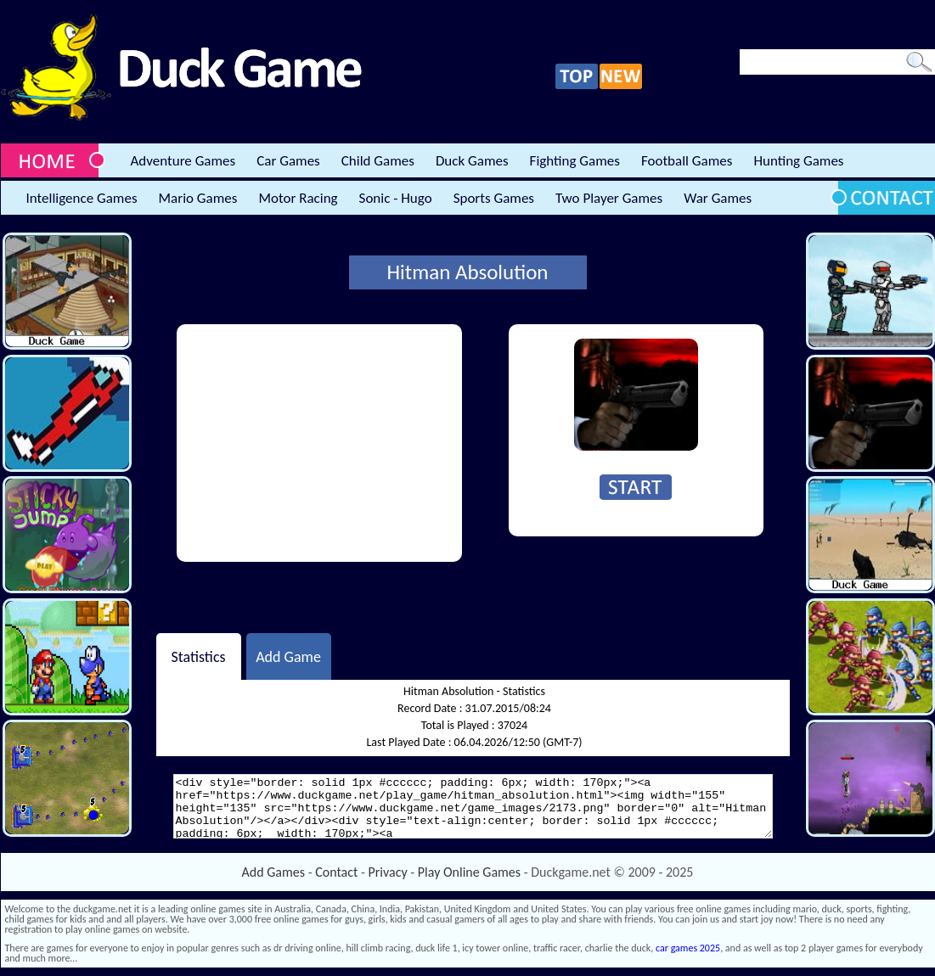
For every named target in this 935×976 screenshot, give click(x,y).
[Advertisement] (319, 443)
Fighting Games (575, 161)
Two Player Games (608, 198)
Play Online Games (469, 872)
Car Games (288, 161)
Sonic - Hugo (395, 198)
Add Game (288, 656)
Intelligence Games (82, 198)
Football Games (686, 161)
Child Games (377, 161)
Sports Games (493, 198)
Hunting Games (798, 161)
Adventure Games (183, 161)
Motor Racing (297, 198)
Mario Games (198, 198)
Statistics (198, 656)
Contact (336, 872)
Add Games (273, 872)
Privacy (388, 872)
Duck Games (472, 161)
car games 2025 (688, 948)
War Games (718, 198)
